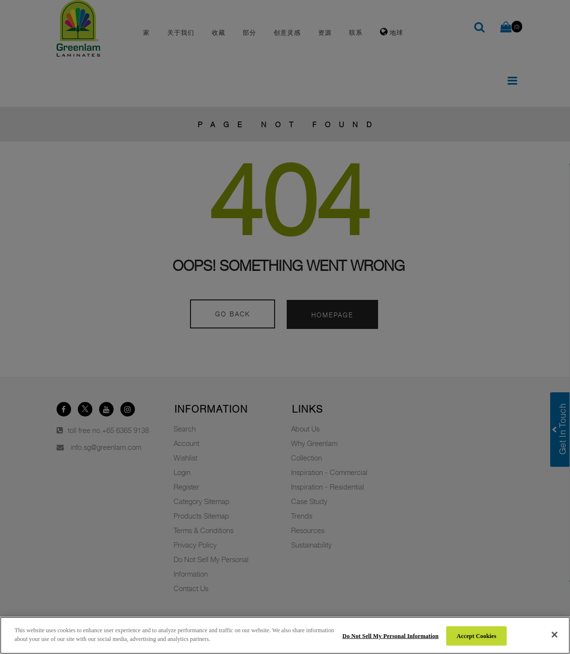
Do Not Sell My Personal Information (390, 635)
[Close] (554, 634)
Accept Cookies (477, 635)
